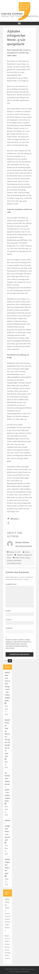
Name (8, 611)
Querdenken (17, 560)
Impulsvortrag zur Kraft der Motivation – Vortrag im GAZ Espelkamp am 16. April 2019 (7, 738)
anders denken (20, 558)
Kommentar (11, 584)
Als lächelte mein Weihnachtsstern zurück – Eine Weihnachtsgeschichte (7, 787)
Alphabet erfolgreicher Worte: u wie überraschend (7, 830)
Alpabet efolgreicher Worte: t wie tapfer (7, 866)
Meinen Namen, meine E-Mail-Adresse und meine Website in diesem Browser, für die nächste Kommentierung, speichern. (18, 644)
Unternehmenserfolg (14, 563)
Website (9, 628)
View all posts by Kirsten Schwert (25, 546)
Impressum (18, 971)
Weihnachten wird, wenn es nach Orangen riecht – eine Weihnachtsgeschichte (7, 686)
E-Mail (9, 619)
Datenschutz (25, 971)
